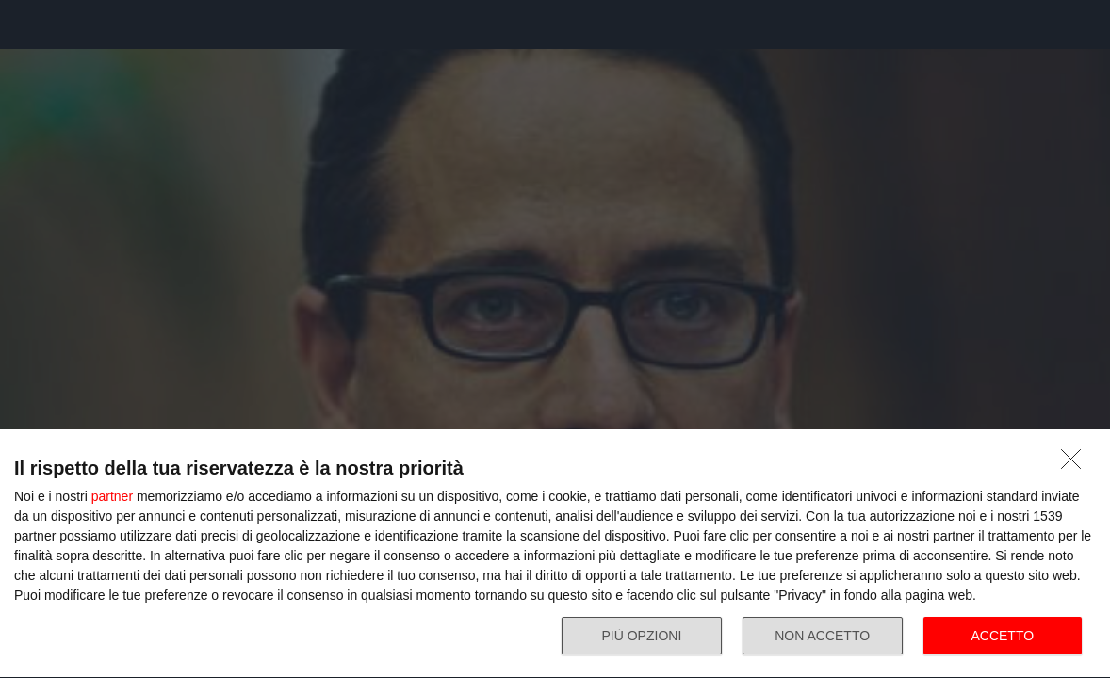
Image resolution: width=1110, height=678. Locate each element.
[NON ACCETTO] (1076, 464)
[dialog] (555, 554)
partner (112, 496)
